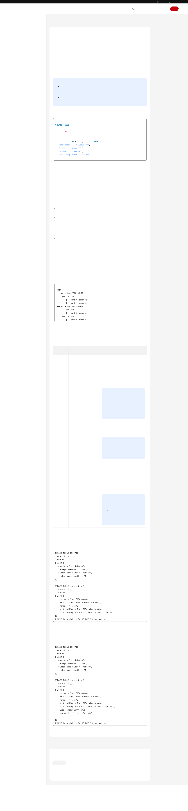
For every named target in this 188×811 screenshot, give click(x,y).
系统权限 (16, 303)
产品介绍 (16, 44)
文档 (145, 9)
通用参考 (16, 273)
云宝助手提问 (58, 788)
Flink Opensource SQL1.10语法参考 (29, 222)
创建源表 (27, 130)
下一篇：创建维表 (140, 753)
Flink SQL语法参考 (22, 83)
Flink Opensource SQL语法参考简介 (29, 90)
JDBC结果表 (30, 168)
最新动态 (16, 34)
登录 (165, 9)
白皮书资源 (17, 293)
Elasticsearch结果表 (33, 156)
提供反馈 (73, 775)
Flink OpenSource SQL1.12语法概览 (28, 119)
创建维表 (27, 201)
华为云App (175, 2)
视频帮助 (16, 259)
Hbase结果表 (31, 163)
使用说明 (160, 45)
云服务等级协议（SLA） (22, 288)
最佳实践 (16, 64)
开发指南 (16, 68)
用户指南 (16, 59)
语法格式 (160, 39)
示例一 (159, 58)
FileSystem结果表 (33, 196)
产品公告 (109, 775)
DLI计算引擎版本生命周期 (117, 779)
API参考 (15, 239)
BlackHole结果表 (33, 140)
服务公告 (16, 39)
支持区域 (16, 298)
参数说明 (160, 52)
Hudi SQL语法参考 (22, 229)
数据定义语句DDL (28, 125)
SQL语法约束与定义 (28, 112)
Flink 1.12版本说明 (114, 787)
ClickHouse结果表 (33, 145)
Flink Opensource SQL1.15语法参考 (29, 98)
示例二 (159, 64)
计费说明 (16, 49)
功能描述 (160, 33)
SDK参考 (16, 244)
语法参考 (16, 73)
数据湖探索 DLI (67, 19)
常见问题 (16, 254)
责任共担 (16, 283)
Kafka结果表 (31, 173)
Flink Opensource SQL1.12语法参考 (29, 106)
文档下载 (16, 264)
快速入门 (16, 54)
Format (26, 206)
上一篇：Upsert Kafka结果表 (64, 753)
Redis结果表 (31, 183)
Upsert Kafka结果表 (33, 189)
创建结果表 (27, 135)
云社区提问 (72, 788)
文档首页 (53, 19)
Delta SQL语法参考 (23, 234)
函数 (22, 216)
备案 (151, 9)
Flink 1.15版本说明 (114, 783)
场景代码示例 (18, 249)
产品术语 (16, 278)
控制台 (158, 9)
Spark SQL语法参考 (23, 78)
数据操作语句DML (28, 211)
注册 (174, 9)
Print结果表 (30, 178)
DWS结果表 (30, 150)
